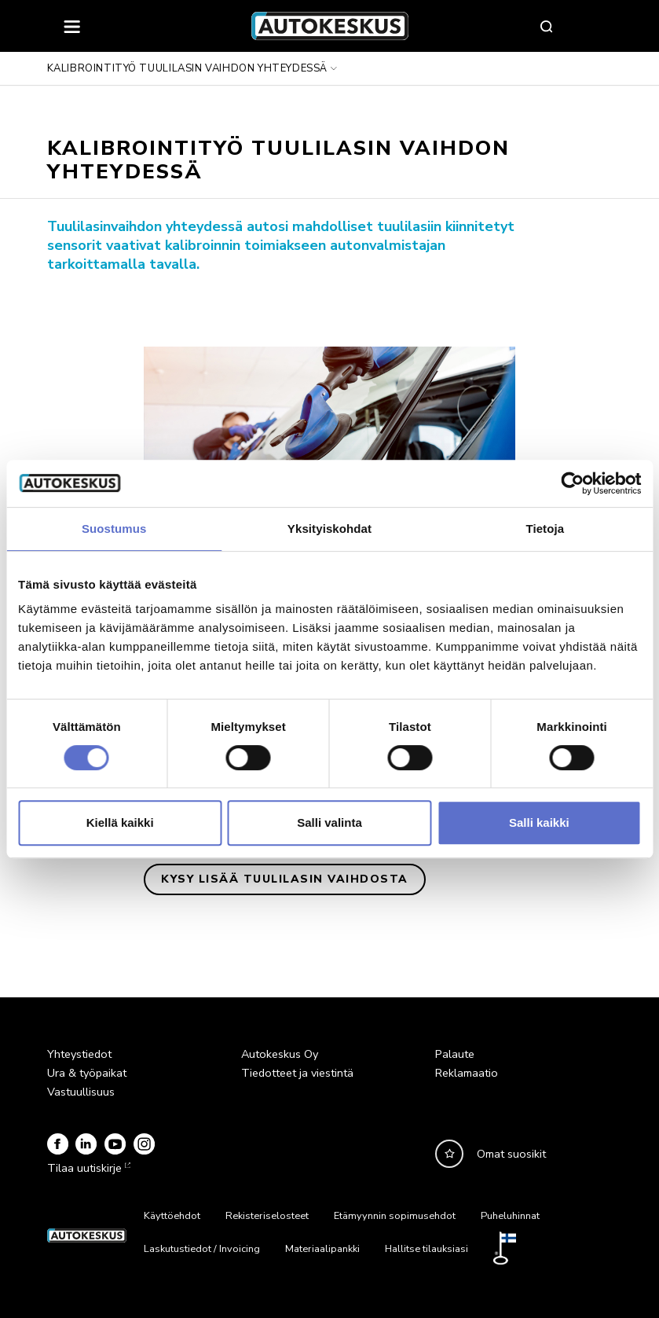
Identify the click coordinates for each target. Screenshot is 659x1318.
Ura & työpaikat (86, 1073)
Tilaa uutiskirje (87, 1168)
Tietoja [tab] (544, 528)
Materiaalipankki (322, 1249)
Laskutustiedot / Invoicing (202, 1249)
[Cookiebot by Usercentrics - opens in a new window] (572, 483)
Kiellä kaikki (120, 822)
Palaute (454, 1054)
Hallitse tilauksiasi (426, 1249)
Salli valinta (329, 822)
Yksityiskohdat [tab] (329, 528)
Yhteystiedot (79, 1054)
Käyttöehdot (172, 1216)
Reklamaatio (466, 1073)
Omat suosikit (511, 1154)
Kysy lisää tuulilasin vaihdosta (284, 879)
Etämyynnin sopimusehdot (395, 1216)
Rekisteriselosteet (267, 1216)
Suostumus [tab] (114, 528)
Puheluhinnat (510, 1216)
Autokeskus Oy (279, 1054)
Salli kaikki (539, 822)
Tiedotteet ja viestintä (297, 1073)
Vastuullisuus (81, 1092)
